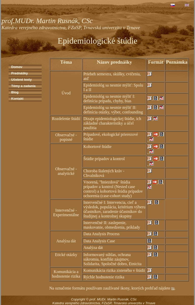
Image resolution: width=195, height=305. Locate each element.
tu (172, 288)
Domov (16, 67)
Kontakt (17, 98)
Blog (15, 92)
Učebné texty (21, 79)
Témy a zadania (23, 86)
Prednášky (19, 73)
